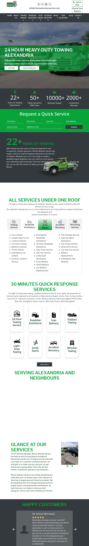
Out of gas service (70, 247)
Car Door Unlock (19, 247)
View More (44, 369)
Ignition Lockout (19, 250)
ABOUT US (16, 19)
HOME (9, 18)
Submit (74, 130)
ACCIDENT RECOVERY (48, 20)
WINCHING (57, 19)
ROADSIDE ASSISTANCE (32, 20)
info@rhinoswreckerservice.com (44, 9)
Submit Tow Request (77, 11)
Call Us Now (77, 3)
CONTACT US (78, 19)
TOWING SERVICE (23, 20)
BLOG (71, 18)
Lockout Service (19, 244)
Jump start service (70, 250)
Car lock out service (71, 253)
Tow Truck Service (45, 253)
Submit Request (21, 71)
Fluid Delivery (43, 268)
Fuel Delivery (43, 265)
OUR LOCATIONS (63, 19)
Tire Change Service (71, 238)
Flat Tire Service (44, 256)
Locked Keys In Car (21, 241)
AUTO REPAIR (40, 20)
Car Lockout (17, 238)
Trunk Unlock (18, 253)
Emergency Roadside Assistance (42, 241)
